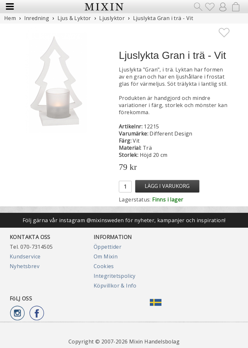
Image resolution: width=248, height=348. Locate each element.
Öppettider (107, 246)
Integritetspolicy (115, 275)
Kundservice (25, 256)
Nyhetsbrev (24, 266)
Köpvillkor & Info (115, 285)
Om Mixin (106, 256)
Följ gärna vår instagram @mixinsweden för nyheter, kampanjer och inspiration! (124, 220)
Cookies (104, 266)
